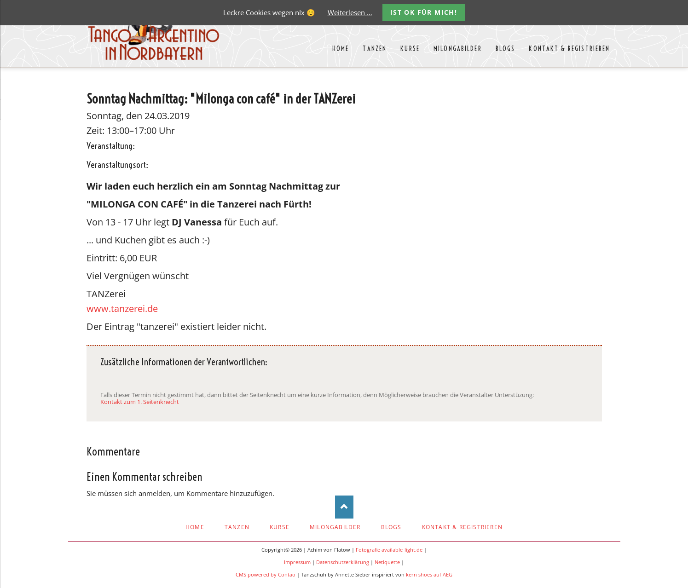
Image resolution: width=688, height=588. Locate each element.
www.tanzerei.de (122, 308)
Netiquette (387, 562)
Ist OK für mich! (423, 12)
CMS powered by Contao (265, 574)
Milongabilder (335, 527)
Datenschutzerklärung (342, 562)
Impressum (297, 562)
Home (194, 527)
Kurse (279, 527)
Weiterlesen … (350, 12)
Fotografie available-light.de (389, 550)
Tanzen (237, 527)
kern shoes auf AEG (429, 574)
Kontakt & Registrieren (462, 527)
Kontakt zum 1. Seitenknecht (139, 402)
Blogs (391, 527)
